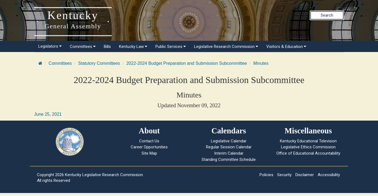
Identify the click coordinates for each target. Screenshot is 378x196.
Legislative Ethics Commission (308, 147)
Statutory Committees (99, 63)
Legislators (50, 46)
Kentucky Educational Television (308, 141)
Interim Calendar (228, 153)
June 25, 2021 (48, 114)
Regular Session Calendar (229, 147)
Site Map (149, 153)
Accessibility (329, 174)
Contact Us (149, 141)
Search (327, 15)
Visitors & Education (286, 46)
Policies (266, 174)
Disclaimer (304, 174)
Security (284, 174)
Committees (83, 46)
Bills (107, 46)
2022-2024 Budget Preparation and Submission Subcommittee (186, 63)
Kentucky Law (133, 46)
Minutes (260, 63)
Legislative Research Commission (226, 46)
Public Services (170, 46)
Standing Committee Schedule (229, 159)
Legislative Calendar (228, 141)
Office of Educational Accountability (308, 153)
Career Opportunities (149, 147)
